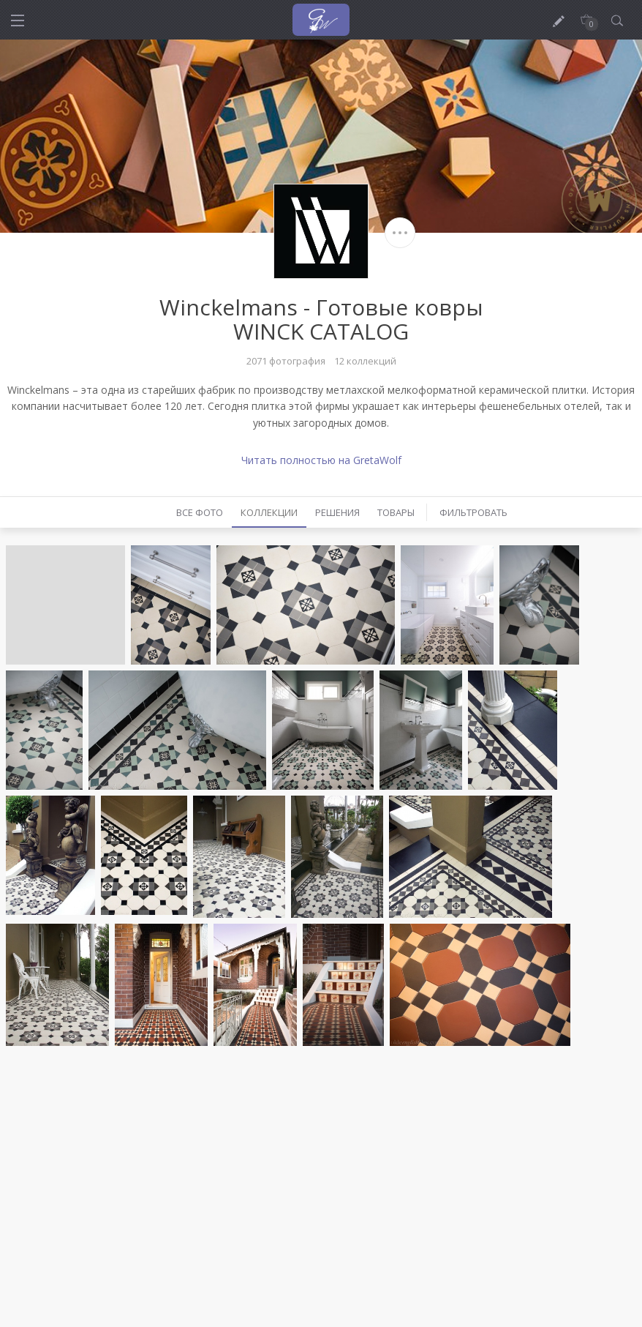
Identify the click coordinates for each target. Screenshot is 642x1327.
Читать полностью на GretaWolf (321, 460)
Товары (396, 512)
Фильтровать (473, 512)
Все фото (199, 512)
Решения (337, 512)
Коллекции (269, 512)
